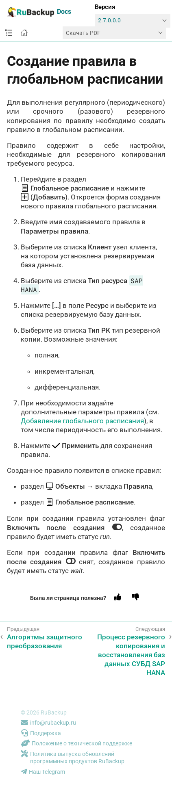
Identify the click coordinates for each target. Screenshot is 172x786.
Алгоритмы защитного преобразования (44, 641)
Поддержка (41, 733)
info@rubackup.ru (48, 722)
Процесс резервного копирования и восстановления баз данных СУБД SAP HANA (131, 655)
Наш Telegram (43, 771)
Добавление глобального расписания (82, 421)
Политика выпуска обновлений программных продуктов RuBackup (72, 757)
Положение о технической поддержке (76, 743)
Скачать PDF (83, 33)
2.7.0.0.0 (109, 20)
